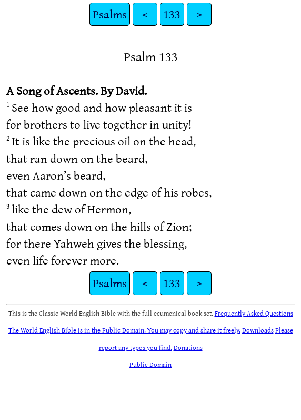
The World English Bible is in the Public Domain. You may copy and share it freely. (124, 330)
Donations (188, 347)
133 (171, 14)
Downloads (258, 330)
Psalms (110, 14)
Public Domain (150, 364)
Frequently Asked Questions (254, 313)
